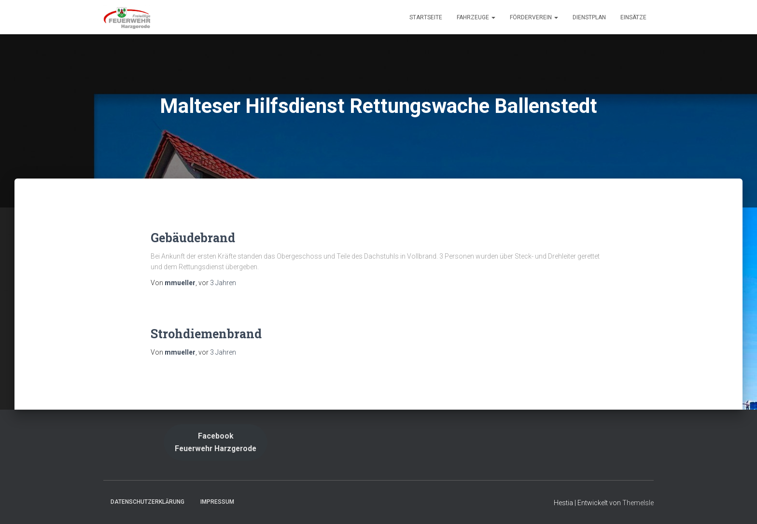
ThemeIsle (638, 503)
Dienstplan (589, 17)
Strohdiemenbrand (206, 334)
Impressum (217, 501)
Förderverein (534, 17)
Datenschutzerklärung (147, 501)
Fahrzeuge (476, 17)
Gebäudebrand (193, 238)
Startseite (425, 17)
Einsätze (633, 17)
